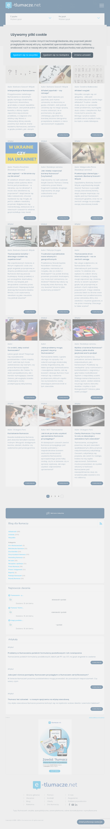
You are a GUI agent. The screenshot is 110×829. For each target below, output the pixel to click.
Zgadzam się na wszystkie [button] (25, 55)
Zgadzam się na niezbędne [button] (56, 55)
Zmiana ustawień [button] (83, 55)
